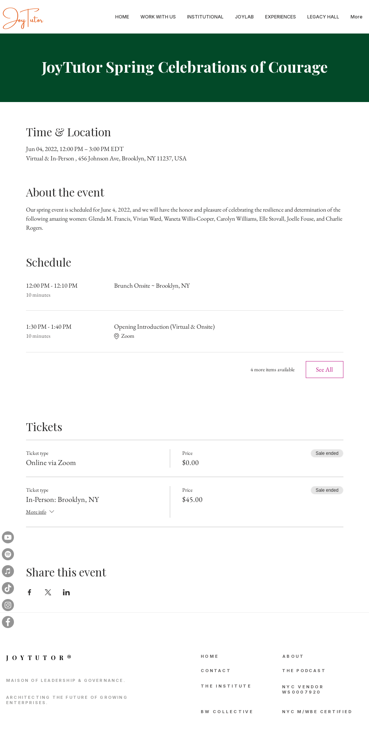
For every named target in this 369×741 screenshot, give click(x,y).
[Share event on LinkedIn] (66, 592)
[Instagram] (8, 605)
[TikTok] (8, 588)
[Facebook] (8, 622)
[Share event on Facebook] (29, 592)
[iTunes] (8, 571)
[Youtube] (8, 537)
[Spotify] (8, 554)
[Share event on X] (48, 592)
